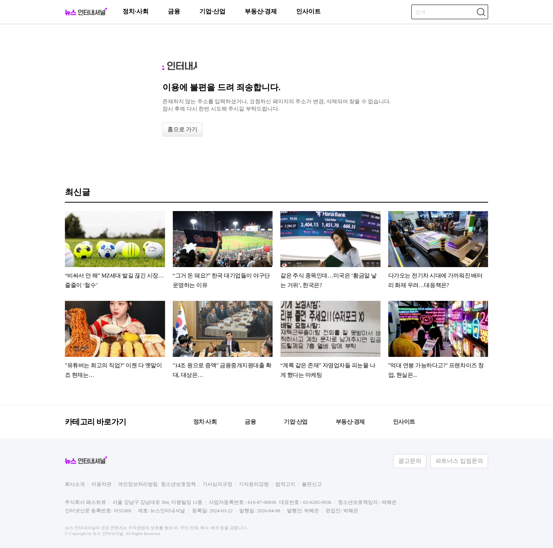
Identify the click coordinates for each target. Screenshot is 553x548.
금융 (174, 11)
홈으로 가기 (182, 129)
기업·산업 (212, 11)
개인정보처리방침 (138, 484)
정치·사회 (136, 11)
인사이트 (308, 11)
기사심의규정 (217, 484)
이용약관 (101, 484)
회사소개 (75, 484)
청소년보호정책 (178, 484)
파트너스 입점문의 (459, 461)
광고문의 (409, 461)
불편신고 (312, 484)
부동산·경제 (261, 11)
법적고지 (285, 484)
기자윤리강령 (254, 484)
